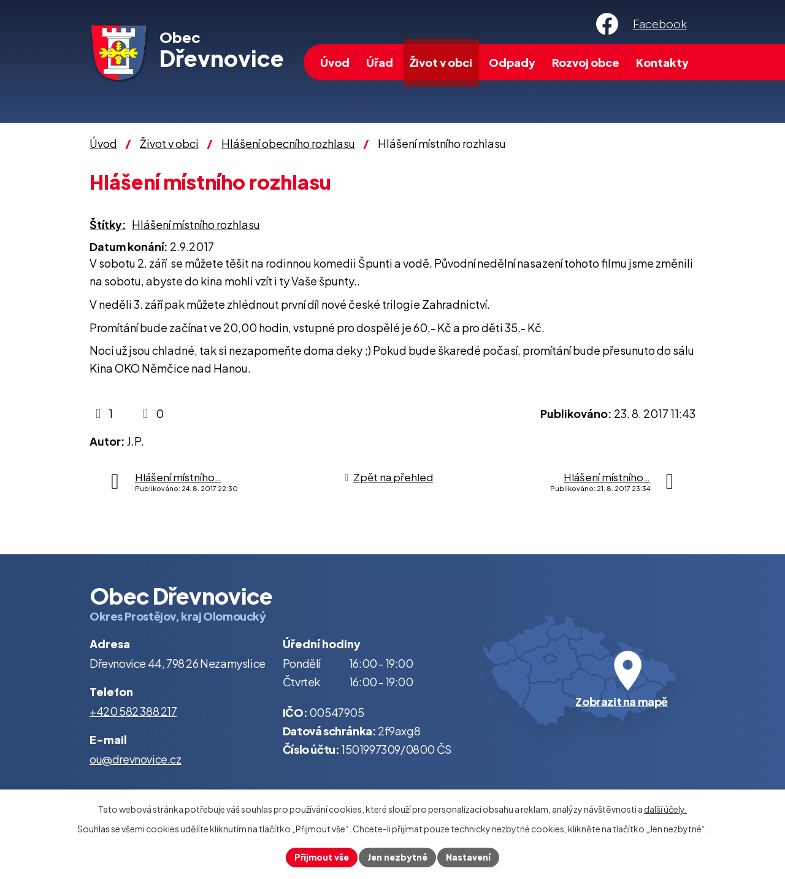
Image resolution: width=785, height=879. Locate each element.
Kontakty (662, 62)
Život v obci (441, 62)
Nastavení (468, 856)
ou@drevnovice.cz (136, 759)
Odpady (512, 62)
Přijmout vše (321, 856)
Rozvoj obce (585, 62)
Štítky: (108, 224)
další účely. (665, 809)
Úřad (379, 62)
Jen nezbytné (397, 856)
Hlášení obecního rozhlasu (288, 143)
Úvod (335, 62)
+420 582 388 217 (133, 711)
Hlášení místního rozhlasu (196, 224)
